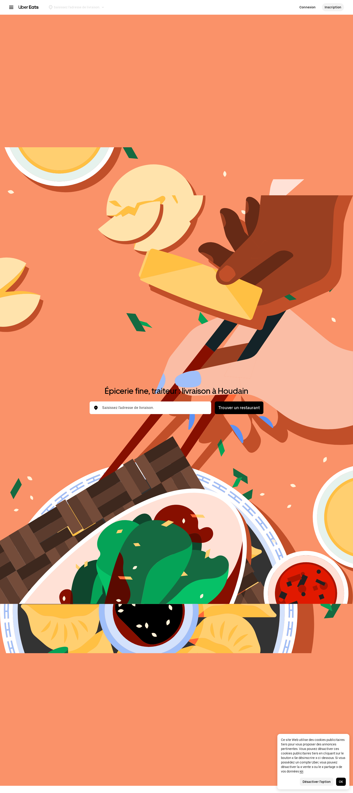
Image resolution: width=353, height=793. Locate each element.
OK (341, 782)
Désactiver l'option (317, 782)
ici (301, 771)
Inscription (333, 7)
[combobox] (154, 407)
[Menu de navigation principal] (11, 7)
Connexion (307, 7)
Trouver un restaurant (239, 407)
